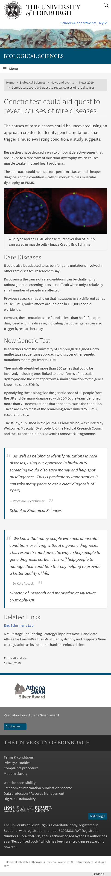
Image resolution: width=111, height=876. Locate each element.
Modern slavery (15, 773)
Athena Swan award (43, 715)
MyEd (103, 23)
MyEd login (97, 816)
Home (10, 82)
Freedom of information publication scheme (38, 788)
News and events (62, 82)
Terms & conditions (19, 757)
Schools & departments (78, 23)
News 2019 (86, 82)
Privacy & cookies (17, 762)
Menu (16, 69)
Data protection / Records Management (34, 793)
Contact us (15, 726)
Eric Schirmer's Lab (19, 625)
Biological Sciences (32, 82)
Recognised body (25, 841)
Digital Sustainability (19, 799)
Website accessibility (19, 782)
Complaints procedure (21, 768)
